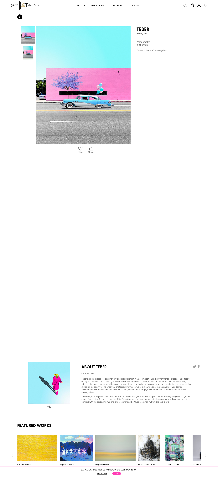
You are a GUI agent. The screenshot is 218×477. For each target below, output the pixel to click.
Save (80, 150)
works (117, 5)
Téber (143, 29)
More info (102, 473)
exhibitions (97, 5)
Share (91, 150)
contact (136, 5)
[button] (83, 85)
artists (80, 5)
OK (116, 473)
